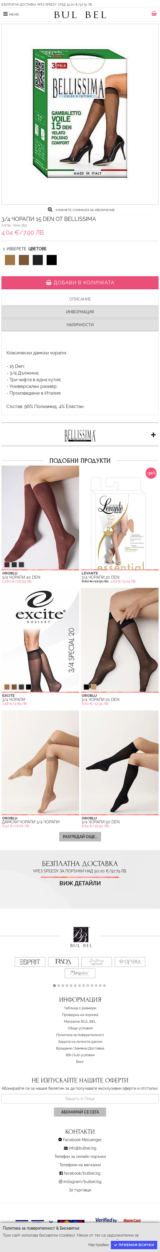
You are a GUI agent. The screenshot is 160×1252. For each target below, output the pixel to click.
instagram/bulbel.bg (82, 1181)
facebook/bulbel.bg (82, 1173)
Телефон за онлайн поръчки (80, 1156)
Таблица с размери (80, 1008)
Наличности (80, 325)
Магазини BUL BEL (80, 1021)
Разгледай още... (80, 836)
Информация (80, 312)
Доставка (96, 1048)
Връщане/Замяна (71, 1048)
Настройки (98, 1245)
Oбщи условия (80, 1028)
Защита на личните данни (80, 1041)
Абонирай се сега (80, 1112)
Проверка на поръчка (80, 1015)
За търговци (80, 1190)
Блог (80, 1062)
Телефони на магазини (80, 1165)
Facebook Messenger (82, 1139)
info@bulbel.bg (82, 1148)
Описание (80, 299)
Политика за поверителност (80, 1035)
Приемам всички (134, 1245)
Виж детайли (80, 883)
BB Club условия (80, 1055)
